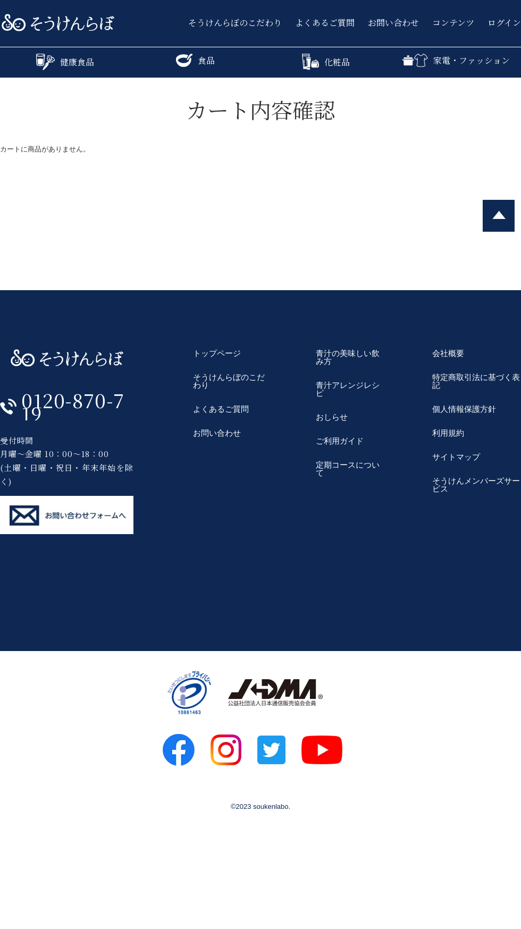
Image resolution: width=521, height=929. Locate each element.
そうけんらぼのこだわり (235, 23)
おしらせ (332, 417)
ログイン (504, 23)
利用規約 (448, 433)
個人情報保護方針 (464, 409)
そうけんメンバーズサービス (476, 485)
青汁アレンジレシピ (348, 389)
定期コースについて (348, 469)
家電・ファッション (456, 60)
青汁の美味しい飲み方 (348, 357)
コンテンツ (453, 23)
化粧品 (326, 62)
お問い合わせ (393, 23)
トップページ (217, 353)
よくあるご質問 (325, 23)
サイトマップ (456, 457)
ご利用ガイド (340, 441)
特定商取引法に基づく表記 (476, 381)
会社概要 (448, 353)
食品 (195, 60)
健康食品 (65, 62)
